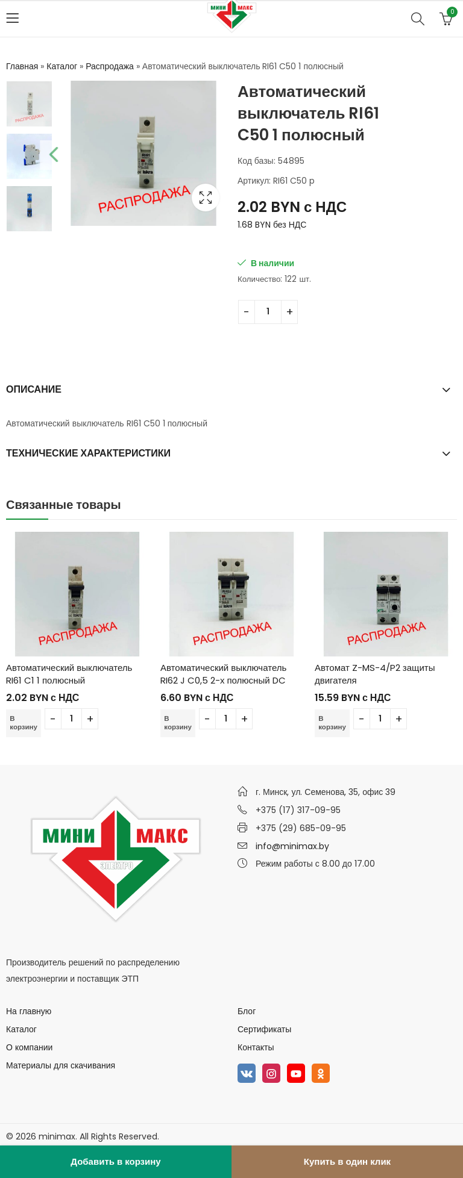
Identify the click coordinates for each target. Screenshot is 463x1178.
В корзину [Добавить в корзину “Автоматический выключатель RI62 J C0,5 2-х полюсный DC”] (178, 722)
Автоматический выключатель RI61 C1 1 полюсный (69, 674)
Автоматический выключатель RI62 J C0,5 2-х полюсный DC (223, 674)
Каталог (61, 66)
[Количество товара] (268, 312)
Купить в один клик (347, 1161)
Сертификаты (264, 1029)
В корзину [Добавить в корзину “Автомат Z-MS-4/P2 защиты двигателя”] (332, 722)
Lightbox (205, 197)
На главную (28, 1011)
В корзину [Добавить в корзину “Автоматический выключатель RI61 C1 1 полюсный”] (24, 722)
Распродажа (110, 66)
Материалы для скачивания (60, 1065)
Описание (33, 389)
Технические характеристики (88, 453)
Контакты (256, 1047)
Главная (22, 66)
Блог (247, 1011)
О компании (29, 1047)
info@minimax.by (292, 846)
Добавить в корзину (115, 1161)
